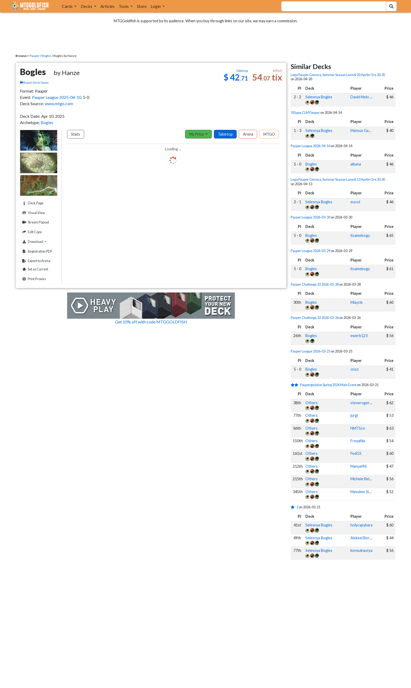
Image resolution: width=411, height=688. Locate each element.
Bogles (46, 56)
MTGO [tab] (269, 134)
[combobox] (330, 6)
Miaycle (356, 302)
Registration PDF (36, 251)
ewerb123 (358, 335)
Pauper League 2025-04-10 (56, 97)
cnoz (354, 369)
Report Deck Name (34, 82)
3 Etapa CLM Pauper (305, 112)
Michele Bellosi (362, 479)
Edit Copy (31, 232)
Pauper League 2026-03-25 (310, 351)
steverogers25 (363, 403)
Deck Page (32, 203)
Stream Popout (35, 222)
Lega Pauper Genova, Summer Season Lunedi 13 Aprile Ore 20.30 (338, 179)
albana (355, 164)
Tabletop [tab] (225, 134)
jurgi (354, 415)
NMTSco (357, 428)
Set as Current (34, 269)
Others (311, 403)
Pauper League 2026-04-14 (310, 146)
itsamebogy (360, 235)
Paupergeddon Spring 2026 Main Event (328, 385)
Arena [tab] (248, 134)
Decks (87, 6)
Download (39, 241)
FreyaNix (357, 441)
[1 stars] (293, 507)
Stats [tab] (75, 134)
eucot (355, 202)
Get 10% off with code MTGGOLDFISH (151, 321)
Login (156, 6)
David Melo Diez (363, 97)
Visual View (33, 212)
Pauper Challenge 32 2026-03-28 (315, 284)
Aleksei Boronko (364, 538)
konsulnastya (361, 550)
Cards (67, 6)
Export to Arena (35, 260)
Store (142, 6)
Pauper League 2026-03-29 (310, 251)
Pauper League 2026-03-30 (310, 217)
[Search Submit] (391, 6)
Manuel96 (358, 466)
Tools (124, 6)
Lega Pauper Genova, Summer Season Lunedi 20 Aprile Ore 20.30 (338, 75)
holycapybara (361, 525)
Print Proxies (33, 278)
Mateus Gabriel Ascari (368, 130)
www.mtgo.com (59, 103)
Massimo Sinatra (364, 491)
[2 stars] (295, 385)
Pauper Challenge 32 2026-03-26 (315, 318)
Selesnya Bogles (318, 97)
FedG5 (355, 453)
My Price (197, 134)
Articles (107, 6)
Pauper (35, 56)
